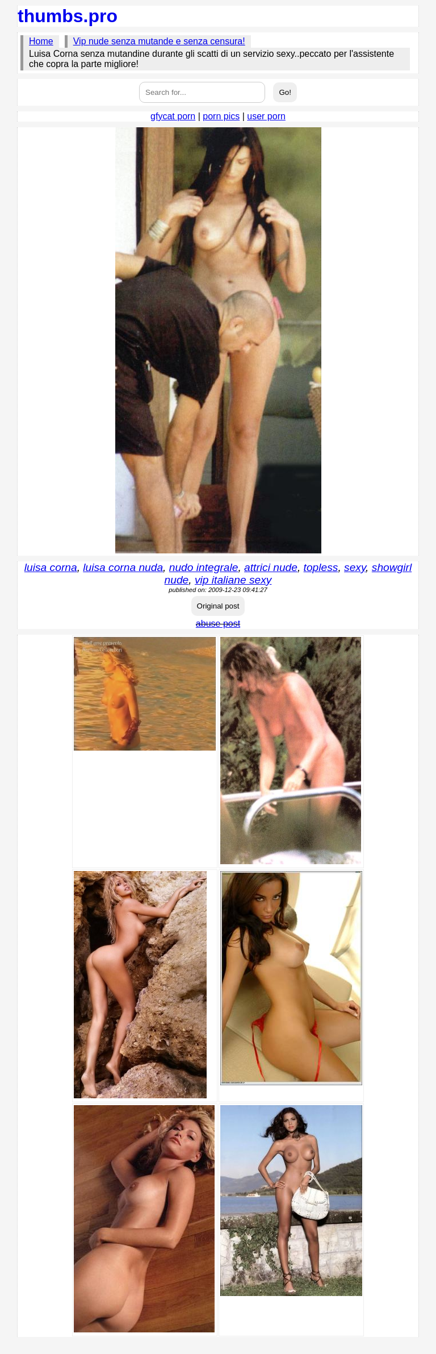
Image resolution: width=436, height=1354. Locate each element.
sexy (355, 567)
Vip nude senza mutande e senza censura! (159, 41)
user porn (266, 116)
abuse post (218, 623)
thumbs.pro (68, 16)
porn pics (221, 116)
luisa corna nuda (123, 567)
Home (41, 41)
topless (321, 567)
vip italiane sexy (233, 580)
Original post (218, 606)
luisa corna (50, 567)
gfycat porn (172, 116)
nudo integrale (203, 567)
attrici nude (270, 567)
